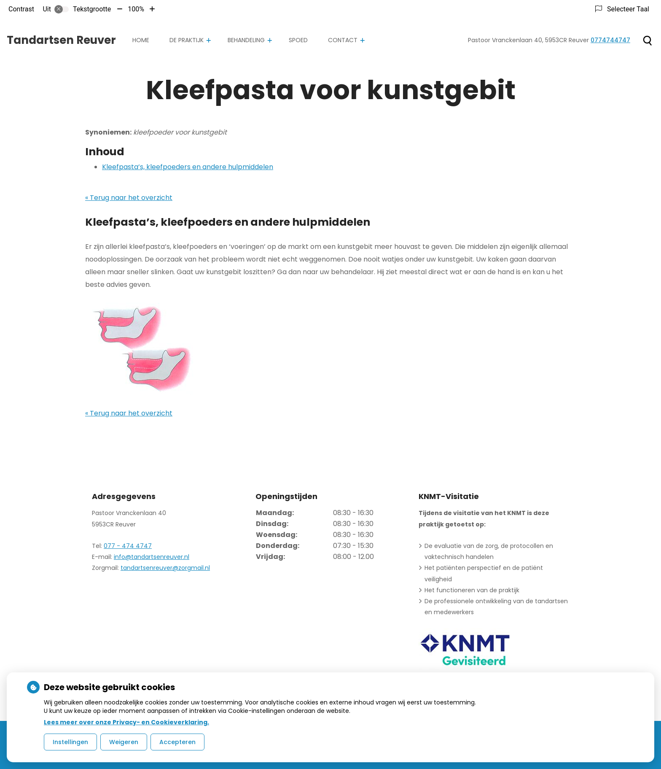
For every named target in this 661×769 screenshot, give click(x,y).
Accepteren (177, 742)
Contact (342, 40)
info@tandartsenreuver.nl (151, 557)
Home (140, 40)
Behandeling (246, 40)
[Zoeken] (647, 40)
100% (136, 9)
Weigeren (123, 742)
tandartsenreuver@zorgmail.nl (165, 568)
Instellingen (70, 742)
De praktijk (186, 40)
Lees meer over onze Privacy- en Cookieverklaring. (126, 722)
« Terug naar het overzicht (128, 197)
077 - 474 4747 (128, 546)
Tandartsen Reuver (61, 40)
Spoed (298, 40)
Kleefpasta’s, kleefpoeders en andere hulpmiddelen (187, 167)
